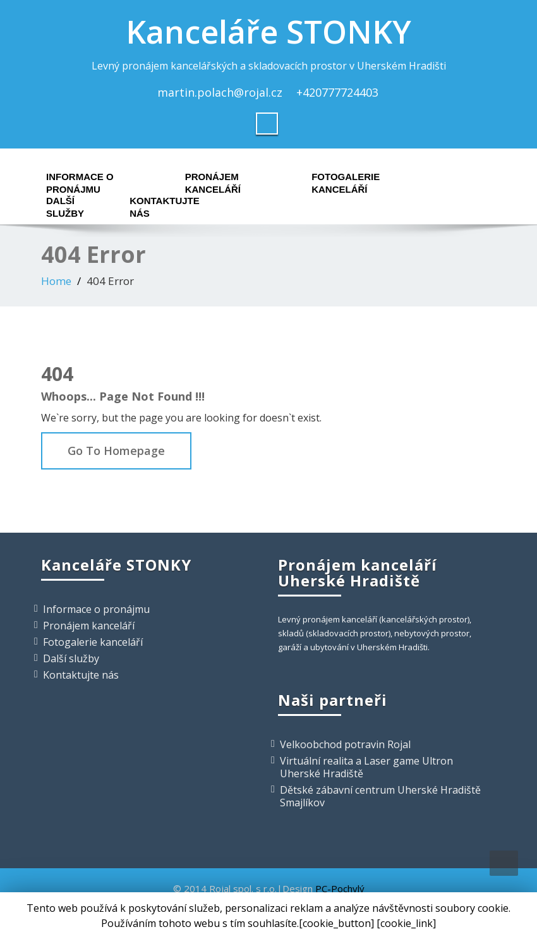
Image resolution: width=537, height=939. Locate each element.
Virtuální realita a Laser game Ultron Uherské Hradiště (366, 767)
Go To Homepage (116, 450)
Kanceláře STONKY (268, 31)
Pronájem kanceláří (213, 179)
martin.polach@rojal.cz (219, 92)
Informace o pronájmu (80, 179)
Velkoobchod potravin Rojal (345, 744)
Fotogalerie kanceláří (345, 179)
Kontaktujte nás (165, 203)
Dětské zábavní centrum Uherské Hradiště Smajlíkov (380, 796)
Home (56, 281)
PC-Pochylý (340, 888)
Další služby (65, 203)
